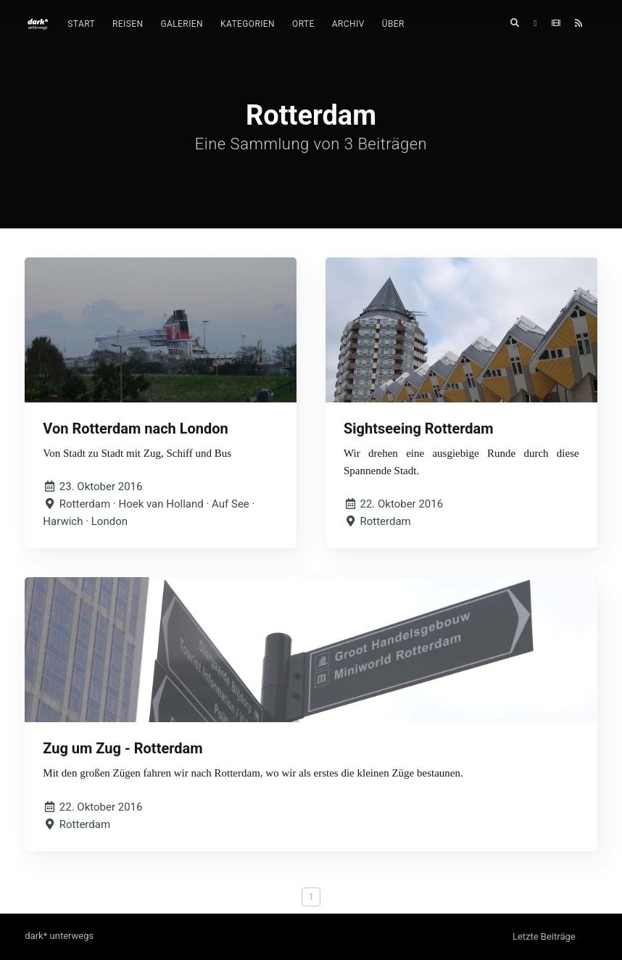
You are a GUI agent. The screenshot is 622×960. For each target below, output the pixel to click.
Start (81, 24)
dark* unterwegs (59, 935)
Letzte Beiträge (544, 936)
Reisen (127, 24)
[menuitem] (81, 24)
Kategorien (247, 24)
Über (393, 24)
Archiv (348, 24)
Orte (303, 24)
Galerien (181, 24)
